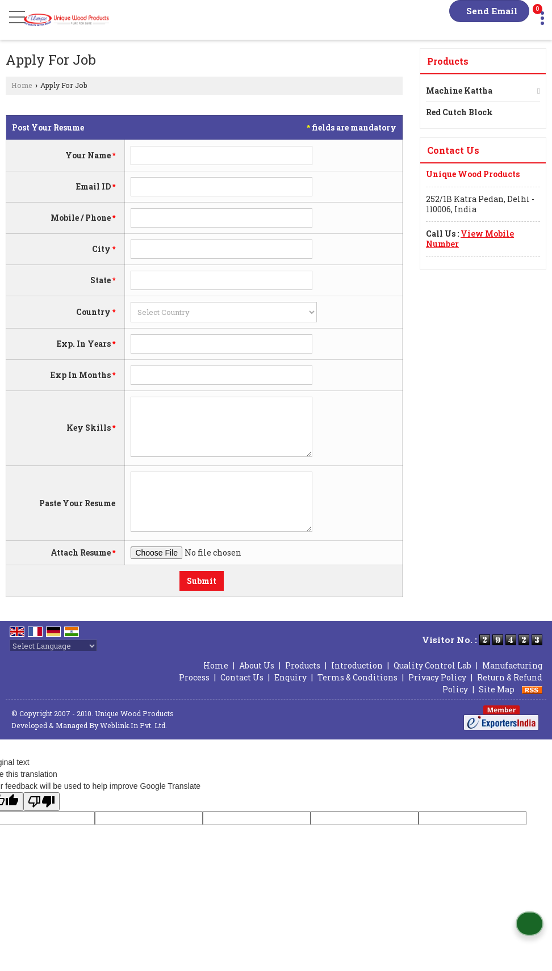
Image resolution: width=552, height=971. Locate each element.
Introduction (357, 665)
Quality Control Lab (432, 665)
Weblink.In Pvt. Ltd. (133, 725)
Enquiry (290, 677)
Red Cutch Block (459, 112)
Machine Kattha (459, 90)
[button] (470, 238)
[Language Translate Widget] (53, 646)
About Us (256, 665)
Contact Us (242, 677)
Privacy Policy (437, 677)
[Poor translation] (41, 801)
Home (21, 85)
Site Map (497, 689)
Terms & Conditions (357, 677)
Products (448, 61)
